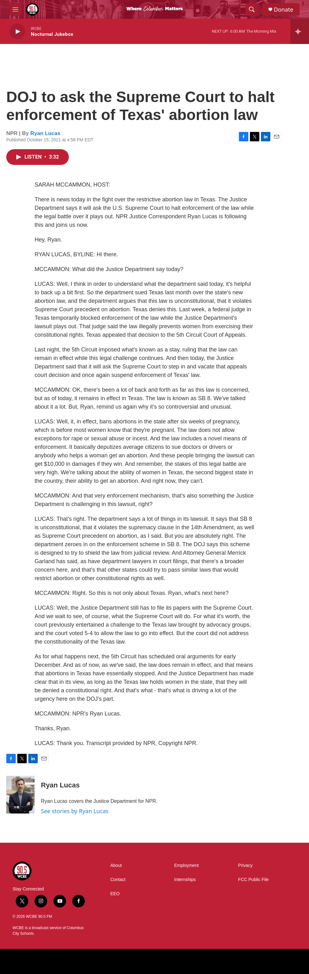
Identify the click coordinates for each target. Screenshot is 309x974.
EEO (115, 893)
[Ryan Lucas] (20, 794)
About (116, 865)
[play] (17, 31)
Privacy (245, 865)
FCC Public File (253, 879)
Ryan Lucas (45, 133)
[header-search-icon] (252, 9)
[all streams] (299, 31)
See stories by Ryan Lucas (74, 811)
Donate (283, 9)
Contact (117, 879)
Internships (185, 879)
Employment (186, 865)
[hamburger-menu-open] (15, 9)
